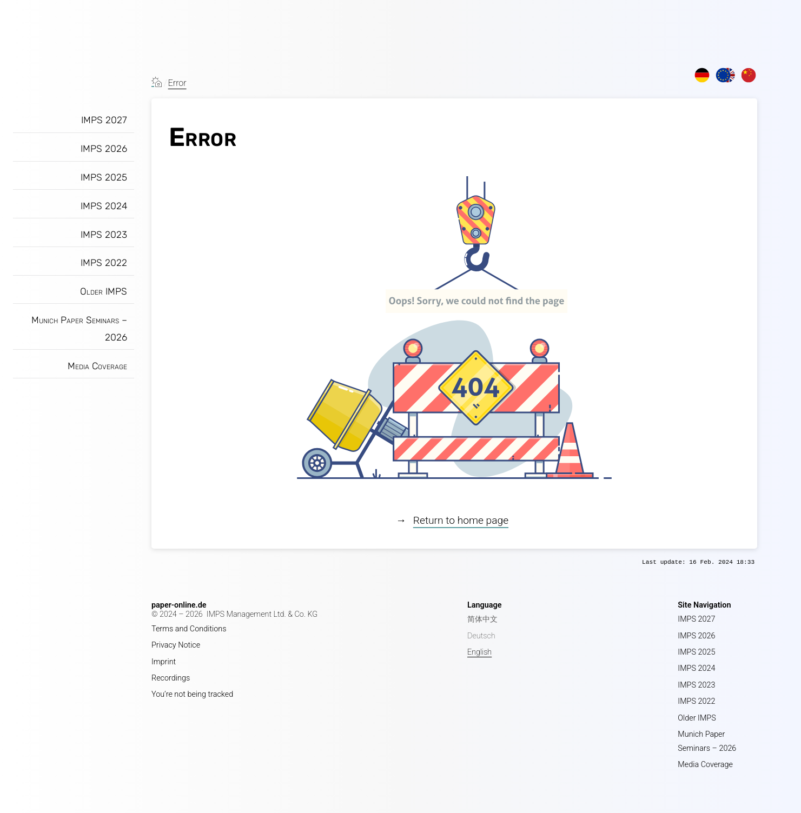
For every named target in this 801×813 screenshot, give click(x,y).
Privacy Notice (175, 645)
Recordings (170, 678)
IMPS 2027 (104, 120)
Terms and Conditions (189, 629)
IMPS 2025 (104, 177)
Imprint (163, 662)
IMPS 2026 (104, 148)
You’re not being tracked (192, 694)
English (479, 652)
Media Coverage (97, 366)
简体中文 (482, 619)
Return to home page (460, 520)
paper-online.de (179, 605)
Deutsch (481, 636)
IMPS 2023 (104, 234)
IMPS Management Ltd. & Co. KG (262, 614)
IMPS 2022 (104, 262)
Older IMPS (103, 291)
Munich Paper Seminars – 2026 (79, 329)
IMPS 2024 (104, 206)
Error (177, 83)
